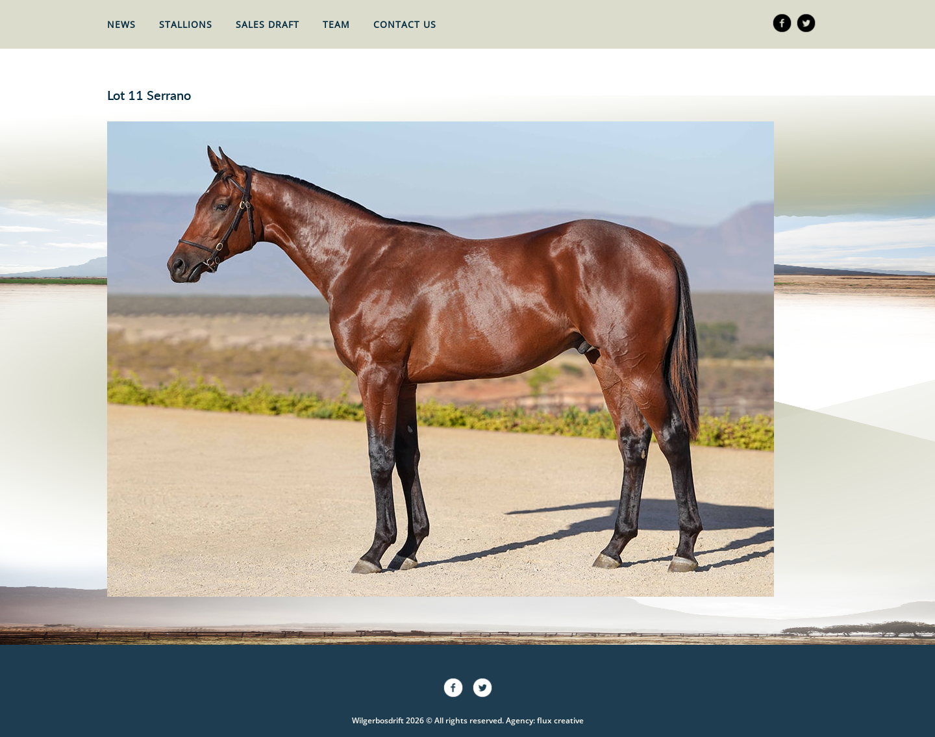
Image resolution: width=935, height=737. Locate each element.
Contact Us (404, 24)
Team (336, 24)
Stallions (185, 24)
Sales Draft (267, 24)
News (121, 24)
